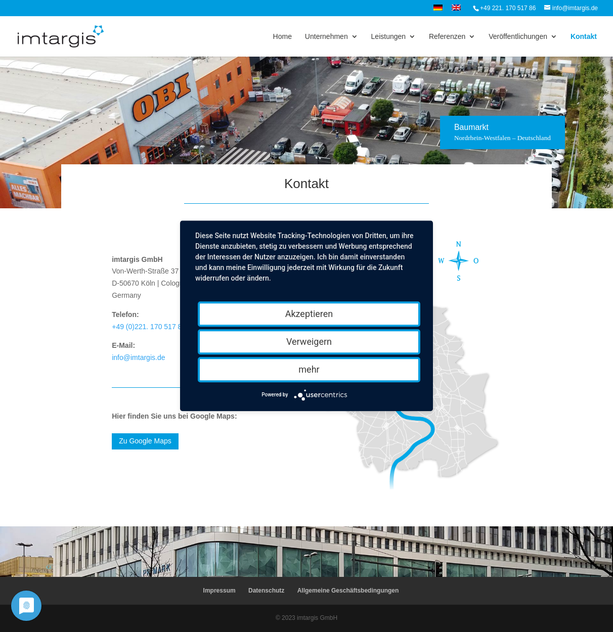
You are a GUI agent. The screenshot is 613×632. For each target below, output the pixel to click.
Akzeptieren (309, 313)
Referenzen (447, 36)
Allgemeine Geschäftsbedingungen (348, 590)
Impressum (219, 590)
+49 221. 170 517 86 (508, 8)
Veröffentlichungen (518, 36)
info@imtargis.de (138, 357)
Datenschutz (266, 590)
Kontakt (584, 36)
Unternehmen (326, 36)
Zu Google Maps (145, 441)
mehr (308, 369)
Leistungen (388, 36)
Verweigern (309, 341)
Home (282, 36)
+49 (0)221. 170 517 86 (149, 327)
